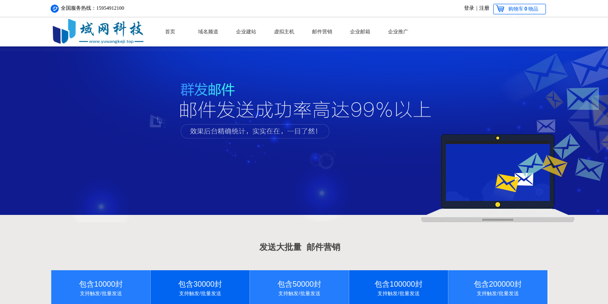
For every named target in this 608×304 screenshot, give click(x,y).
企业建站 (246, 32)
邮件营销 (322, 32)
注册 (484, 8)
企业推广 (398, 32)
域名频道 (208, 32)
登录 (469, 8)
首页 (170, 32)
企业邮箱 (360, 32)
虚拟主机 (284, 32)
